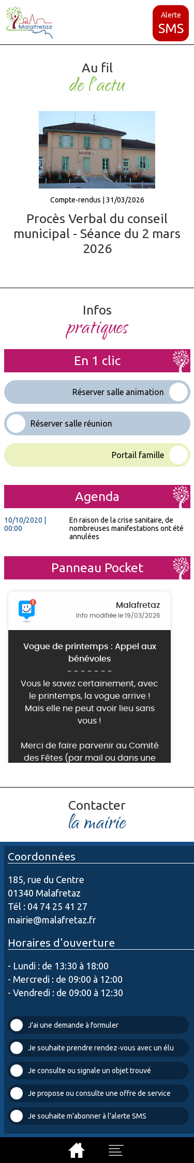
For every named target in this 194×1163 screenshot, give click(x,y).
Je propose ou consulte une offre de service (90, 1093)
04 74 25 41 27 (57, 906)
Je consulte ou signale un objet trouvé (80, 1070)
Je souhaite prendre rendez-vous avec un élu (92, 1048)
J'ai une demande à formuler (64, 1025)
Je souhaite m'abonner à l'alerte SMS (78, 1116)
